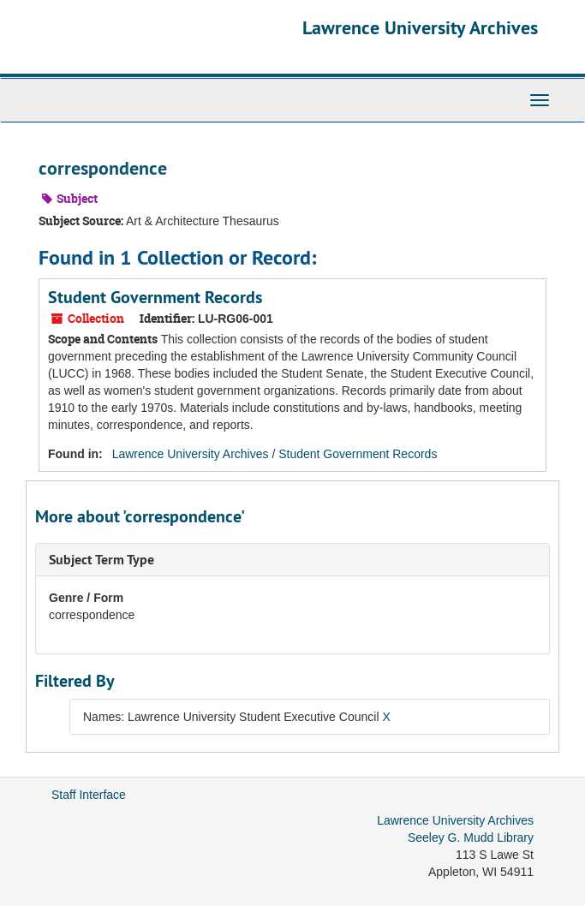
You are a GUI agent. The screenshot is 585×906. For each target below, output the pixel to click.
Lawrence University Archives (420, 27)
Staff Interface (88, 795)
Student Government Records (155, 297)
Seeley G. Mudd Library (471, 837)
